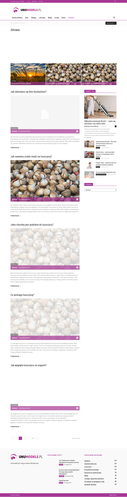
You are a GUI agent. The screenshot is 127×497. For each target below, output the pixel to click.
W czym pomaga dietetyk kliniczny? (106, 172)
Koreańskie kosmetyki (91, 470)
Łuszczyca (49, 81)
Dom (26, 18)
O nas (28, 1)
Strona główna (17, 18)
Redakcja (14, 131)
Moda (50, 18)
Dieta (63, 18)
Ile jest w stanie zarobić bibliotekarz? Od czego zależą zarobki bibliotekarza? (69, 472)
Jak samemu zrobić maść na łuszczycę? (31, 156)
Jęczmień (13, 81)
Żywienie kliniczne (101, 174)
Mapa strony (112, 495)
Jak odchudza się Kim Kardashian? (28, 91)
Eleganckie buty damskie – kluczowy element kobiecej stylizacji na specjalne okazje (106, 144)
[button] (114, 17)
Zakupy (33, 18)
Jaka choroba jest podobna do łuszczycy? (32, 224)
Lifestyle (42, 18)
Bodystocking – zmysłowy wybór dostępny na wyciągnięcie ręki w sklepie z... (105, 154)
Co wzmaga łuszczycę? (22, 295)
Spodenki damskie (90, 485)
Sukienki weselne (64, 481)
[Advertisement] (63, 49)
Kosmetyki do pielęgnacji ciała (94, 482)
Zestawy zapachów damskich (94, 479)
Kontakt (41, 1)
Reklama (34, 1)
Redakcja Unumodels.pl (91, 126)
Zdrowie (71, 18)
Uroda (57, 18)
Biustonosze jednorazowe (92, 473)
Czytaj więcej (16, 147)
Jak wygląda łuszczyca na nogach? (28, 365)
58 (33, 438)
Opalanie (87, 461)
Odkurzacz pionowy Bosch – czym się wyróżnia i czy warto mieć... (99, 122)
